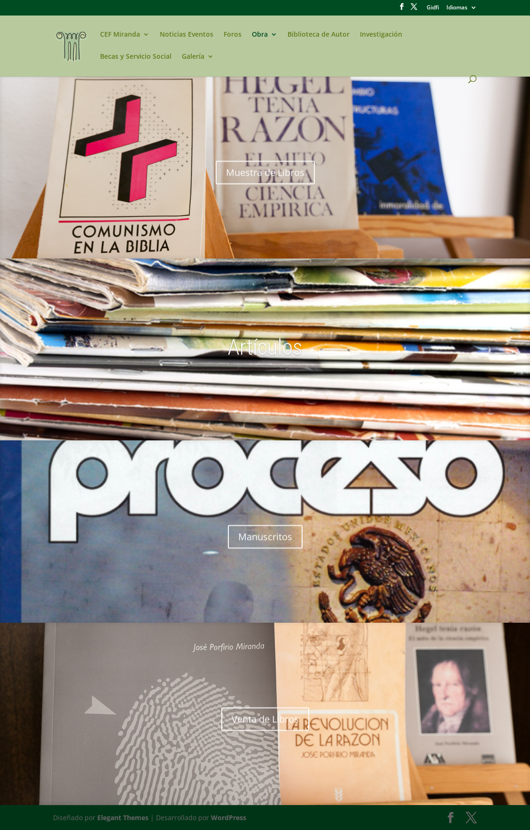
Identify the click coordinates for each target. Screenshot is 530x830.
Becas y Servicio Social (135, 57)
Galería (193, 57)
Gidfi (433, 8)
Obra (260, 35)
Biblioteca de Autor (319, 35)
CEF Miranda (120, 35)
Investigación (381, 35)
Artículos (264, 354)
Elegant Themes (122, 817)
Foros (233, 35)
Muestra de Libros (265, 179)
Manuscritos (265, 543)
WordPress (228, 817)
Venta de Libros (265, 726)
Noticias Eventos (186, 35)
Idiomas (457, 8)
